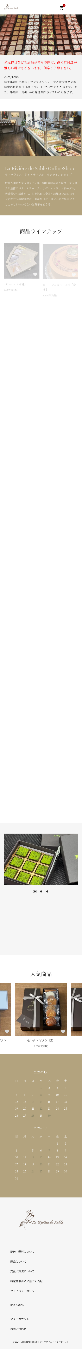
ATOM (21, 1305)
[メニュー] (75, 7)
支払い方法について (22, 1271)
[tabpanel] (41, 859)
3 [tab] (47, 891)
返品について (18, 1261)
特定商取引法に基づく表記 (26, 1281)
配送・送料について (22, 1251)
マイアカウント (19, 1319)
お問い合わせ (18, 1329)
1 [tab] (35, 891)
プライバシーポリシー (23, 1291)
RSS (12, 1305)
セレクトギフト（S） (41, 1040)
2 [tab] (41, 891)
